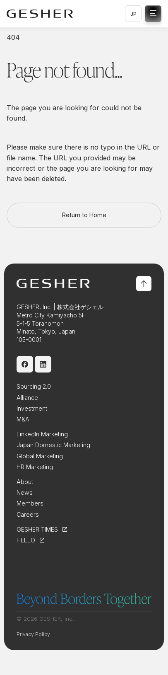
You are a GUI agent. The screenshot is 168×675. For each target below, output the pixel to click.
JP (133, 14)
